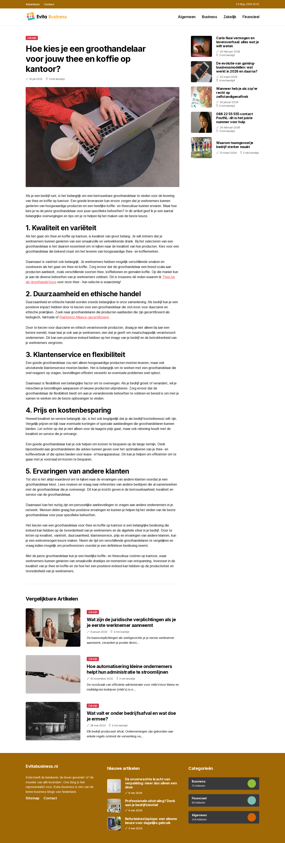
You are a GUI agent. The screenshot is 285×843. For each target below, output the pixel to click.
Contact (49, 4)
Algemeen (187, 17)
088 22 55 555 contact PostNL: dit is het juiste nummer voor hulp (234, 118)
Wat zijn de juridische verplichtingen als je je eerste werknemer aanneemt (131, 622)
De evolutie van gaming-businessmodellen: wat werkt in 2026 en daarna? (236, 67)
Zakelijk (230, 17)
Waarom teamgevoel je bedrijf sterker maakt (234, 145)
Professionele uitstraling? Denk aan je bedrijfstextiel (150, 803)
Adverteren (33, 4)
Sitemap (32, 798)
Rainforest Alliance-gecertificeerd (84, 317)
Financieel (250, 17)
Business (209, 17)
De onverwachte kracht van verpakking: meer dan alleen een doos (151, 783)
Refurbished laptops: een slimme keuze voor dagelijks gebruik (151, 821)
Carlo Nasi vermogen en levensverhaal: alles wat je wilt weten (237, 42)
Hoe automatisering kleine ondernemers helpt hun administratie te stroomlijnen (129, 669)
